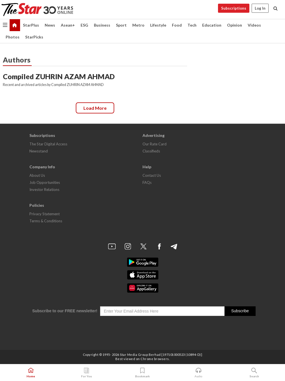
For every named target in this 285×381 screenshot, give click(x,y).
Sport (121, 25)
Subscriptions (233, 8)
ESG (84, 25)
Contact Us (151, 175)
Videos (254, 25)
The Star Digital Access (48, 144)
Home (31, 373)
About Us (37, 175)
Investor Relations (44, 189)
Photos (13, 37)
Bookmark (142, 373)
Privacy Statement (44, 214)
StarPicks (34, 37)
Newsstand (38, 151)
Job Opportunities (44, 182)
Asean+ (68, 25)
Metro (138, 25)
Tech (192, 25)
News (50, 25)
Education (211, 25)
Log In (260, 8)
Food (177, 25)
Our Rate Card (154, 144)
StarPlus (31, 25)
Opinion (234, 25)
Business (102, 25)
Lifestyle (158, 25)
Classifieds (151, 151)
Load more (95, 108)
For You (86, 373)
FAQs (147, 182)
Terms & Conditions (45, 221)
